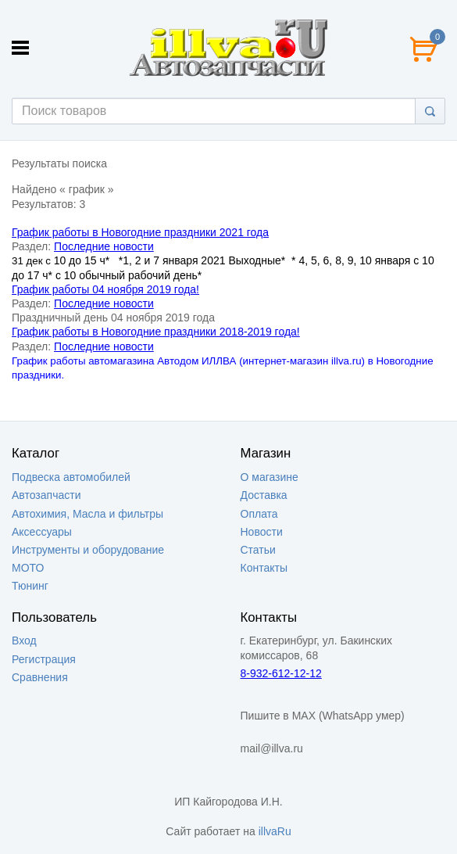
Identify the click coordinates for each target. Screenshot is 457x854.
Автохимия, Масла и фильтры (87, 514)
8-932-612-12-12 (281, 673)
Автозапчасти (46, 495)
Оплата (259, 514)
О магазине (269, 477)
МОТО (28, 568)
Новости (262, 532)
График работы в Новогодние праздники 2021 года (140, 232)
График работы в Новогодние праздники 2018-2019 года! (156, 331)
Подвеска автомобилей (71, 477)
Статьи (258, 550)
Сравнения (40, 677)
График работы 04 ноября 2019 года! (105, 289)
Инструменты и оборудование (88, 550)
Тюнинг (30, 586)
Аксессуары (42, 532)
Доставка (264, 495)
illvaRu (275, 831)
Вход (24, 640)
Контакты (264, 568)
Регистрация (44, 659)
